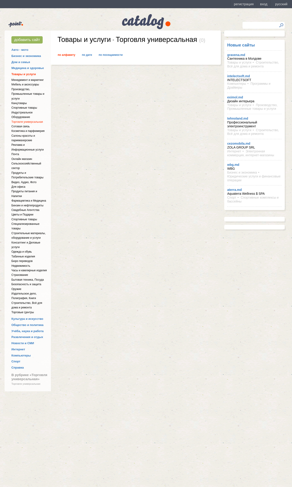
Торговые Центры (22, 312)
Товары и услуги (23, 74)
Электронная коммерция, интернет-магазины (250, 153)
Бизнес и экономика (26, 56)
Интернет (18, 349)
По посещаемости (111, 54)
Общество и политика (27, 325)
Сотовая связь (20, 126)
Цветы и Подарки (22, 214)
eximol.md (235, 97)
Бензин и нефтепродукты (27, 205)
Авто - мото (19, 49)
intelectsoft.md (238, 76)
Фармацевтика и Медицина (28, 200)
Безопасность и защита (26, 284)
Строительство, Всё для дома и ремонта (253, 64)
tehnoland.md (237, 118)
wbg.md (233, 165)
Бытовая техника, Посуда (27, 279)
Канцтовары (19, 103)
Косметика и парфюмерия (27, 131)
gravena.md (236, 55)
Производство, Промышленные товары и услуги (27, 94)
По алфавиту (66, 54)
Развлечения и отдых (27, 337)
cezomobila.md (238, 143)
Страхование (19, 275)
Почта (15, 154)
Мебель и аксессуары (25, 84)
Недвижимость (20, 265)
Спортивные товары (24, 107)
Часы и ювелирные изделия (29, 270)
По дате (87, 54)
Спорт (15, 361)
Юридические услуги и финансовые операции (254, 178)
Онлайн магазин (21, 159)
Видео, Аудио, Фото (23, 182)
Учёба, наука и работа (27, 331)
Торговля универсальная (27, 121)
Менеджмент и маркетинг (27, 80)
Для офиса (18, 186)
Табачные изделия (23, 256)
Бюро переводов (22, 261)
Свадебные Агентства (25, 210)
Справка (17, 367)
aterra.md (234, 190)
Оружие (16, 289)
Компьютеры (21, 355)
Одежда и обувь (21, 251)
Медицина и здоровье (27, 68)
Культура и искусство (27, 318)
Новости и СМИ (22, 343)
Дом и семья (20, 62)
